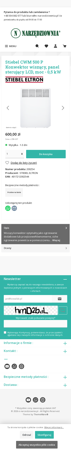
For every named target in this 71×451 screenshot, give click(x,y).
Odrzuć (26, 435)
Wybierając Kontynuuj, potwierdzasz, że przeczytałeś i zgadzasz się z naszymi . (35, 333)
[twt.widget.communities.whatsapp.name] (14, 366)
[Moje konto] (55, 46)
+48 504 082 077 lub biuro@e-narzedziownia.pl (31, 15)
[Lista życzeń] (46, 46)
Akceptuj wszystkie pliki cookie (37, 444)
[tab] (35, 234)
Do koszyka (45, 154)
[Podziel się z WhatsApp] (8, 208)
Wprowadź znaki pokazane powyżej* (35, 318)
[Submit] (59, 299)
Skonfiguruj (44, 435)
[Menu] (10, 46)
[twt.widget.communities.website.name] (21, 366)
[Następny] (63, 108)
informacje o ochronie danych (46, 334)
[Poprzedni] (8, 108)
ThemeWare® (41, 414)
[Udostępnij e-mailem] (14, 208)
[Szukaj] (37, 46)
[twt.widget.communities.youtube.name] (7, 366)
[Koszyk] (64, 46)
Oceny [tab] (36, 248)
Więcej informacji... (54, 427)
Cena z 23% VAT (11, 139)
